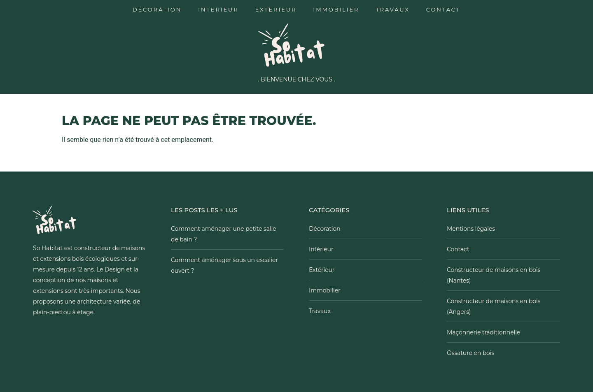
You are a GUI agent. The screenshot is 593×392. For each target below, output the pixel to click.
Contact (443, 9)
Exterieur (276, 9)
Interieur (218, 9)
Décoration (157, 9)
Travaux (392, 9)
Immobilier (336, 9)
